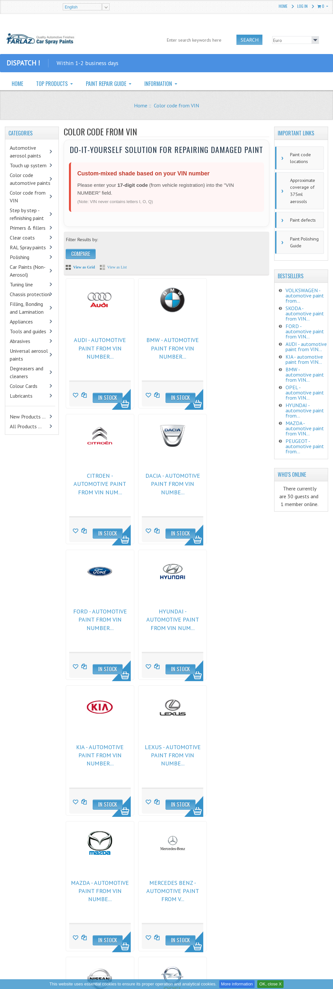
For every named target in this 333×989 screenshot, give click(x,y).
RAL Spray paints (28, 247)
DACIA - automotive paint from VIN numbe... (97, 482)
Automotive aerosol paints (25, 151)
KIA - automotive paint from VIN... (304, 355)
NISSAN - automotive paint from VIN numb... (165, 750)
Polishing (19, 257)
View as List (117, 267)
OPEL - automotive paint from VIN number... (233, 750)
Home (283, 6)
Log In (302, 6)
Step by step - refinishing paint (27, 214)
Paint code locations (299, 157)
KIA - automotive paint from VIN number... (97, 616)
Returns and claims (106, 898)
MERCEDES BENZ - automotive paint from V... (97, 750)
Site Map (96, 930)
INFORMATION (158, 84)
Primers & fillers (28, 228)
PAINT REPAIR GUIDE (106, 84)
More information (237, 984)
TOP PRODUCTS (52, 84)
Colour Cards (23, 386)
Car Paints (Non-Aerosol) (28, 271)
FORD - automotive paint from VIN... (305, 327)
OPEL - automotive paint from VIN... (305, 388)
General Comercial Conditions (117, 888)
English (71, 7)
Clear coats (22, 237)
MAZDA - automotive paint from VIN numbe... (233, 616)
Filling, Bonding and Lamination (27, 308)
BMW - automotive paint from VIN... (305, 370)
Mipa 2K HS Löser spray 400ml (50, 891)
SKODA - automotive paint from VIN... (305, 309)
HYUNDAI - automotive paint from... (305, 406)
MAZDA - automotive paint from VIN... (305, 424)
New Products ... (28, 416)
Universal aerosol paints (29, 355)
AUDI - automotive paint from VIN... (306, 342)
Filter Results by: (82, 239)
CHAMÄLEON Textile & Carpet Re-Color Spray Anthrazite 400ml (49, 933)
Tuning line (21, 284)
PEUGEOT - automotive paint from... (305, 441)
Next (101, 830)
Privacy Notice (101, 909)
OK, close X (270, 984)
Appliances (21, 321)
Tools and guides (28, 331)
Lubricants (21, 395)
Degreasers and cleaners (26, 372)
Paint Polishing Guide (303, 238)
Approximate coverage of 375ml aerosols (301, 189)
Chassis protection (30, 294)
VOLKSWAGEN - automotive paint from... (305, 291)
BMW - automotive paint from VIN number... (165, 347)
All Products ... (26, 426)
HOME (17, 84)
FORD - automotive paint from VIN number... (165, 482)
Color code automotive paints (30, 179)
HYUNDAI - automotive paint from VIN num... (233, 482)
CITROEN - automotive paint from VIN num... (233, 347)
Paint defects (301, 217)
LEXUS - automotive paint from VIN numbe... (165, 616)
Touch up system (28, 165)
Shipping (96, 919)
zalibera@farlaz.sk (201, 907)
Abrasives (20, 341)
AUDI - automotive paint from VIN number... (98, 347)
